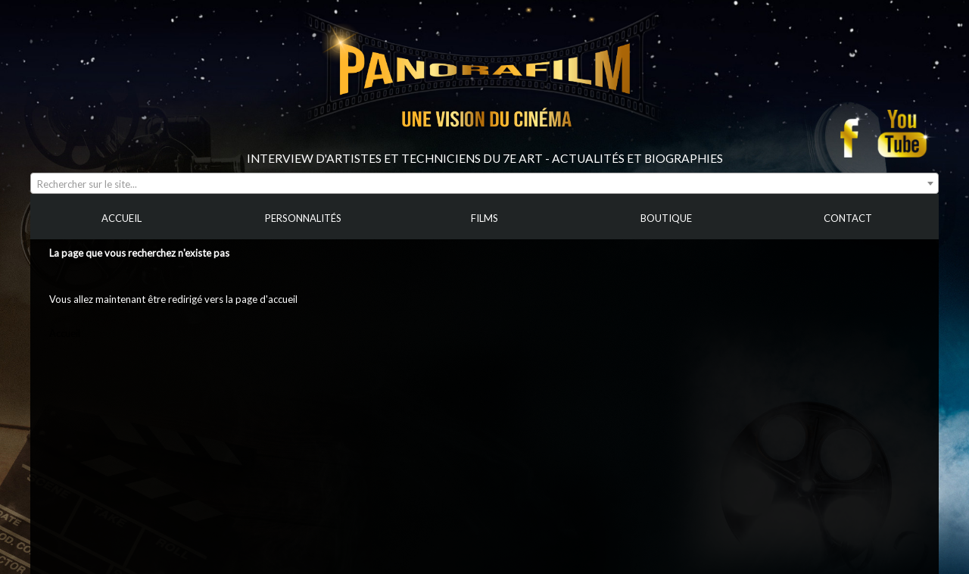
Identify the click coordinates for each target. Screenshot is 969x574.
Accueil (64, 333)
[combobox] (484, 183)
